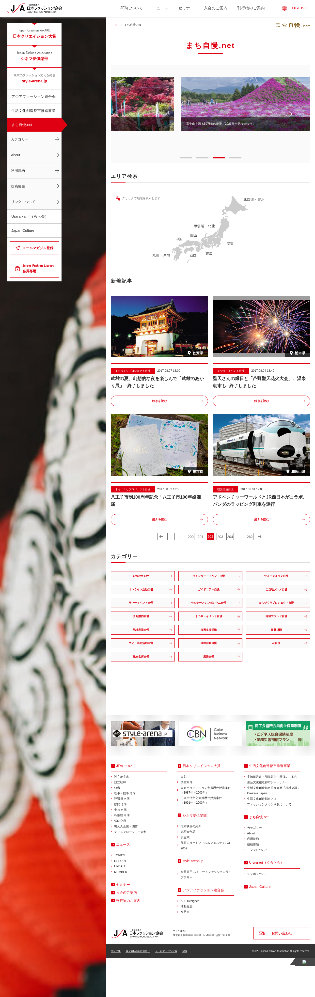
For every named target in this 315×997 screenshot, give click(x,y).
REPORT (120, 900)
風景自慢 (209, 696)
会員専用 (38, 268)
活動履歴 (186, 945)
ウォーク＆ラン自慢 (276, 579)
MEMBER (120, 911)
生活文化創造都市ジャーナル (266, 821)
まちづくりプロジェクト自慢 (276, 618)
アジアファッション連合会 (33, 96)
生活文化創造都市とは (262, 838)
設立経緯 (120, 821)
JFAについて (131, 8)
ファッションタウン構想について (269, 843)
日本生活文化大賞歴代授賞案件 (207, 839)
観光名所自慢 (141, 696)
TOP (116, 25)
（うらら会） (266, 902)
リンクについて (23, 202)
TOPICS (119, 894)
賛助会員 (120, 859)
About (15, 155)
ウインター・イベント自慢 (209, 579)
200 (190, 537)
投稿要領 (18, 186)
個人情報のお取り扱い (138, 990)
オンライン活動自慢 (141, 599)
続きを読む (159, 401)
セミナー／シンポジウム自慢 (209, 618)
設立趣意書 (121, 815)
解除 (184, 990)
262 (249, 537)
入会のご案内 (215, 8)
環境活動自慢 (209, 677)
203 (220, 537)
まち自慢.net (21, 125)
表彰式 (185, 876)
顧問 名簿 (120, 843)
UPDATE (120, 905)
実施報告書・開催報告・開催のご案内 (272, 815)
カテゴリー (19, 139)
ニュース (160, 8)
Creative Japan (257, 832)
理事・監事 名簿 (125, 832)
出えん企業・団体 (126, 865)
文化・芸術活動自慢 (141, 677)
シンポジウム (256, 913)
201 (200, 537)
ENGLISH (298, 8)
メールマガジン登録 (37, 248)
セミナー (186, 8)
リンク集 (116, 990)
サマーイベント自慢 (141, 618)
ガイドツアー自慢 (209, 599)
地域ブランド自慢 (277, 638)
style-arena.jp (34, 78)
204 (230, 537)
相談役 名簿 (122, 854)
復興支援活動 (209, 657)
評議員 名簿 (122, 838)
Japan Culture (22, 230)
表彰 (184, 815)
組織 (117, 826)
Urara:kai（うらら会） (29, 216)
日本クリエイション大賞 (34, 33)
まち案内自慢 (141, 638)
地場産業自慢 (141, 657)
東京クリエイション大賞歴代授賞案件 (207, 829)
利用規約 (18, 170)
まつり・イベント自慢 (209, 638)
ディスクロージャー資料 (130, 871)
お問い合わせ (281, 972)
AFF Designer (190, 940)
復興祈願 (277, 657)
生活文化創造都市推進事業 (33, 110)
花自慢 (277, 677)
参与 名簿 (120, 849)
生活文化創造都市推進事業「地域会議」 (273, 826)
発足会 (185, 951)
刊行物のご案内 (251, 8)
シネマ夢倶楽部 (34, 56)
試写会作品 (188, 871)
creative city (142, 579)
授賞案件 (186, 821)
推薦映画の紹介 (191, 865)
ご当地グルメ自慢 (277, 599)
